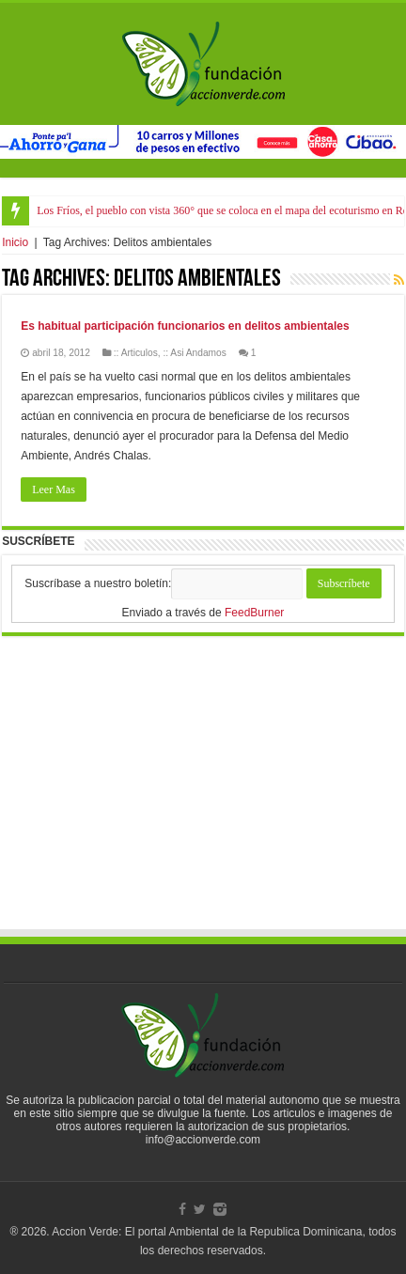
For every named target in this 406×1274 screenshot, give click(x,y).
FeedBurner (254, 612)
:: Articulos (136, 353)
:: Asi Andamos (194, 353)
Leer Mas (53, 489)
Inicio (15, 242)
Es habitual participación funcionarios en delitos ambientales (185, 326)
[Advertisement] (203, 800)
